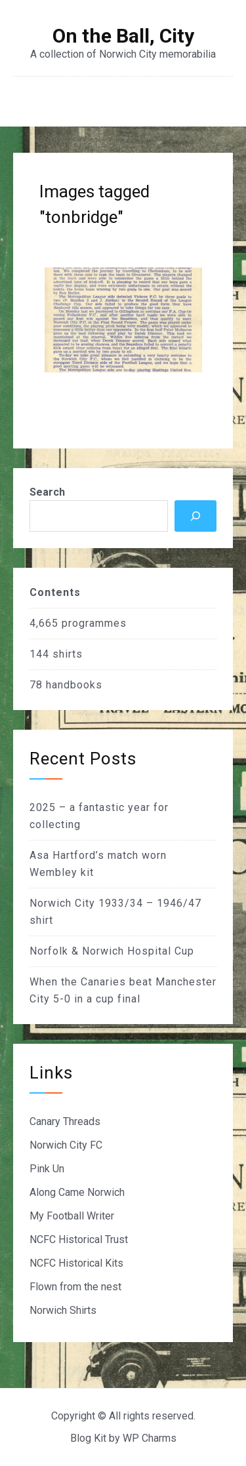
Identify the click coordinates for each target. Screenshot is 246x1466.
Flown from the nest (75, 1286)
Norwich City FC (66, 1145)
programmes (94, 623)
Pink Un (47, 1168)
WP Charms (149, 1438)
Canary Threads (65, 1121)
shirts (67, 654)
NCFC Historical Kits (76, 1263)
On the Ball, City (123, 36)
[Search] (195, 516)
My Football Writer (72, 1216)
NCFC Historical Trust (79, 1239)
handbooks (74, 685)
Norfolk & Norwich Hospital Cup (112, 951)
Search (47, 492)
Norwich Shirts (63, 1310)
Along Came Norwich (77, 1192)
